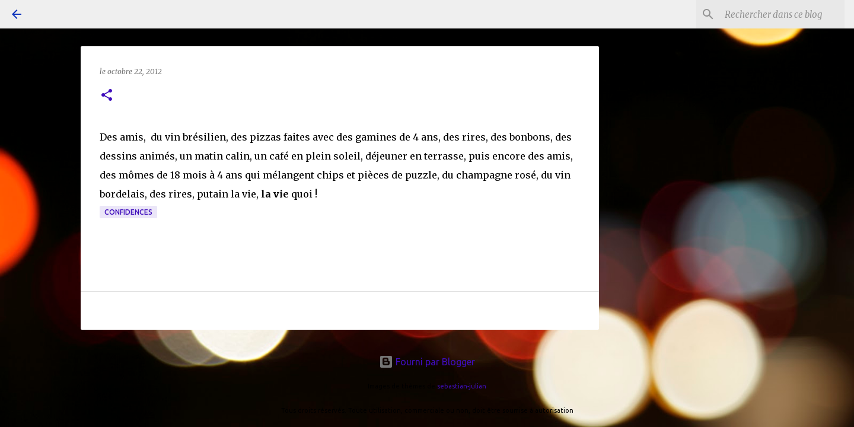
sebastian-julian (461, 386)
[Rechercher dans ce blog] (782, 14)
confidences (128, 212)
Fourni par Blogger (427, 361)
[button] (107, 96)
